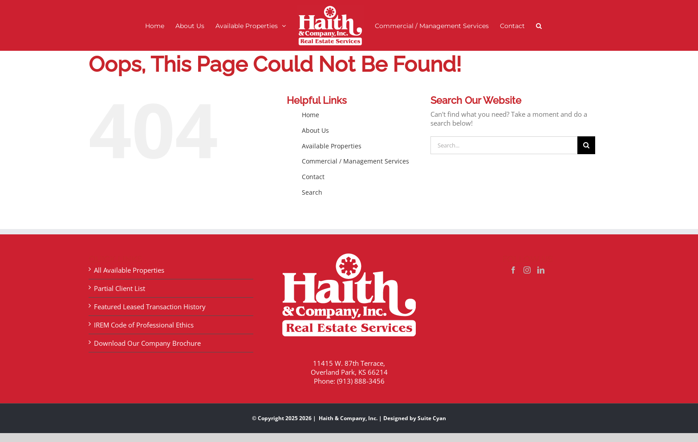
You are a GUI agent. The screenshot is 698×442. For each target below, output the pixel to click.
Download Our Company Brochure (147, 343)
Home (310, 114)
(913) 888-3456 (361, 381)
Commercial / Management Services (355, 161)
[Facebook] (513, 270)
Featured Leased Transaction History (150, 306)
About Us (315, 130)
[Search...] (503, 145)
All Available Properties (129, 270)
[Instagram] (527, 270)
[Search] (586, 145)
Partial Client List (119, 288)
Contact (313, 176)
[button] (539, 25)
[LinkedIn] (540, 270)
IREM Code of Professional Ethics (144, 324)
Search (312, 192)
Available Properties (331, 146)
